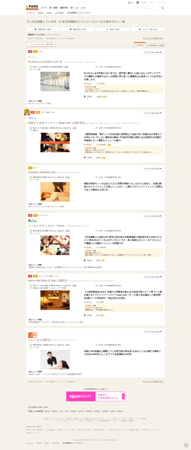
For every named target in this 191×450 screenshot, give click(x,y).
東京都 (40, 13)
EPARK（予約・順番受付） (35, 430)
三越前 (105, 411)
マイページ (161, 2)
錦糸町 (120, 411)
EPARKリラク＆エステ (32, 7)
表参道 (55, 411)
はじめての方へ (60, 419)
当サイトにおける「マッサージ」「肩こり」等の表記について (76, 421)
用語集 (131, 419)
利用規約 (76, 419)
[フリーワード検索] (150, 8)
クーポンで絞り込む (148, 29)
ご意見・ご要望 (78, 8)
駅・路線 (53, 8)
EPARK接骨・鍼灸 (133, 430)
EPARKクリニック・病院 (66, 430)
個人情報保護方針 (104, 421)
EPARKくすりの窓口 (84, 430)
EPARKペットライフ (33, 433)
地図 (66, 67)
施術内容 (64, 8)
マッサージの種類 (140, 419)
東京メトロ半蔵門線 (36, 411)
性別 (132, 3)
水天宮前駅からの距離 (155, 45)
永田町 (73, 411)
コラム (102, 419)
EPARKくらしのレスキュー (151, 430)
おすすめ (140, 45)
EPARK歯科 (51, 430)
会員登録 (144, 2)
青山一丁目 (64, 411)
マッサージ (30, 13)
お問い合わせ (94, 419)
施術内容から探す (77, 29)
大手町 (97, 411)
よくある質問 (84, 419)
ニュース (109, 419)
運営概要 (124, 421)
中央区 (49, 13)
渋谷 (47, 411)
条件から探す (113, 29)
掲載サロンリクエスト (120, 419)
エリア (44, 8)
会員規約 (69, 419)
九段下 (81, 411)
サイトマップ (115, 421)
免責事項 (131, 421)
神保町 (89, 411)
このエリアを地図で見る (153, 38)
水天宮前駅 (59, 13)
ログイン (152, 2)
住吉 (112, 411)
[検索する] (162, 8)
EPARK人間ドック (100, 430)
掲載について (49, 419)
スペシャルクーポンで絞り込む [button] (41, 44)
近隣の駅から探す (43, 29)
